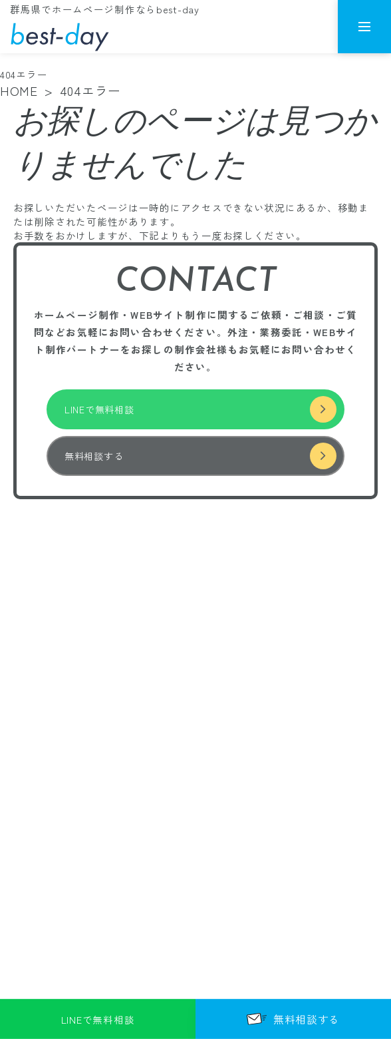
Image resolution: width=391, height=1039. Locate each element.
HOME (19, 90)
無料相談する (200, 456)
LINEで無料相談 (200, 409)
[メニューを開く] (364, 26)
